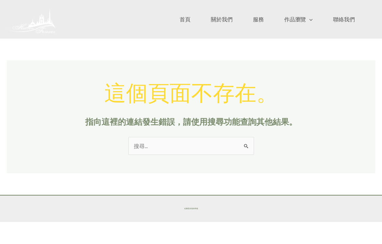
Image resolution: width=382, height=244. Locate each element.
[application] (309, 19)
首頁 (185, 19)
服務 (258, 19)
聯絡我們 (344, 19)
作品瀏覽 (298, 19)
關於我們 (222, 19)
